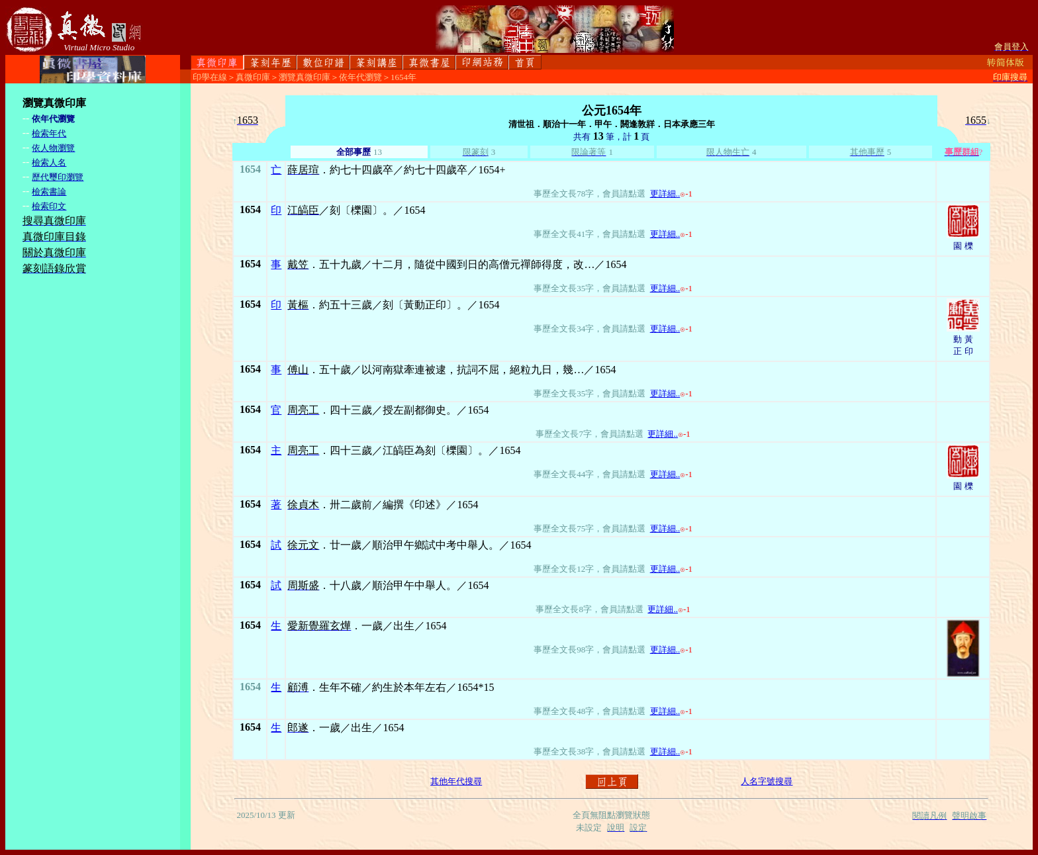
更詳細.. (665, 194)
